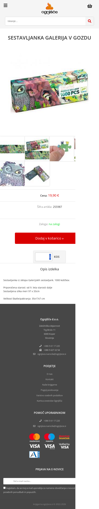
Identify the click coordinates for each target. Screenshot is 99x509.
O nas (49, 373)
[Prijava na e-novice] (92, 481)
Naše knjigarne (49, 384)
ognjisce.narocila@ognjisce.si (52, 426)
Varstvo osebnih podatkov (49, 395)
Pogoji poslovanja (49, 390)
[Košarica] (90, 6)
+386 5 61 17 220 (52, 345)
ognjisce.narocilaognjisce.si (52, 353)
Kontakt (50, 379)
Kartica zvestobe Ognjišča (49, 400)
